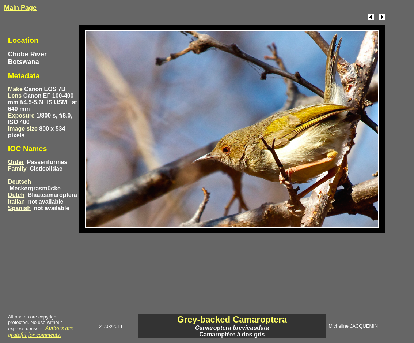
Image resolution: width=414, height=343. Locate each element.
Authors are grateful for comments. (40, 331)
